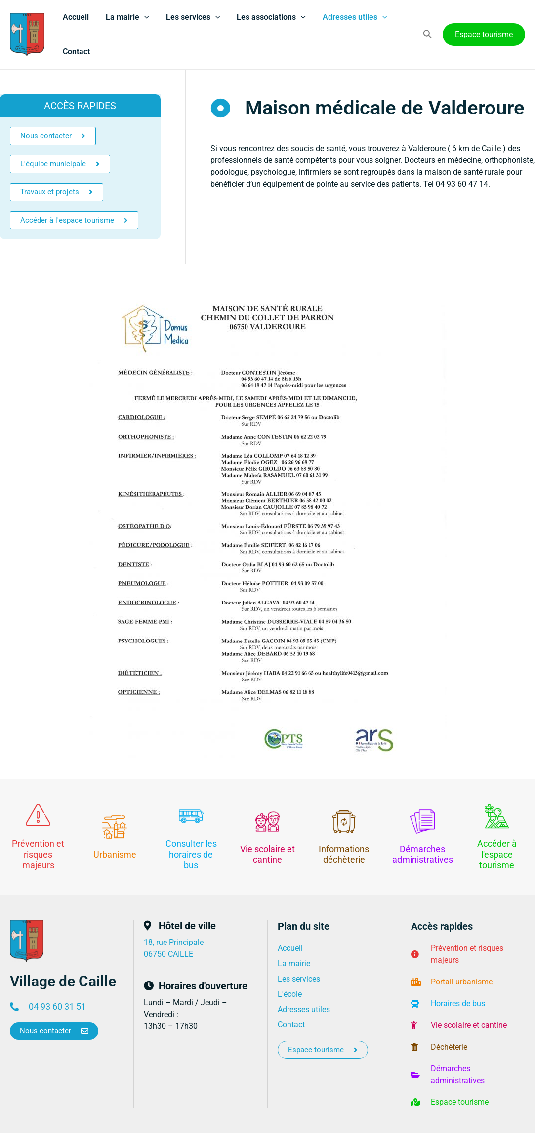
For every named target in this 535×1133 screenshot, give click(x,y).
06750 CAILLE (168, 954)
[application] (143, 17)
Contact (75, 51)
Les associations (267, 17)
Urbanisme (114, 854)
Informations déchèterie (344, 854)
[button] (428, 34)
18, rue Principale (174, 942)
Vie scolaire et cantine (267, 854)
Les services (191, 17)
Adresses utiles (350, 17)
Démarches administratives (422, 854)
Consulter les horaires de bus (191, 854)
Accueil (75, 17)
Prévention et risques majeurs (38, 854)
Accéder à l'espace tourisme (497, 854)
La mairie (126, 17)
